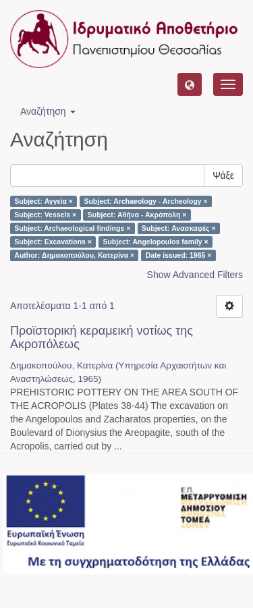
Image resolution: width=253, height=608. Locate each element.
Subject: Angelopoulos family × (155, 242)
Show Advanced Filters (195, 274)
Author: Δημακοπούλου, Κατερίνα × (74, 255)
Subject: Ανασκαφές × (179, 228)
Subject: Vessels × (45, 215)
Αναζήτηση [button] (48, 111)
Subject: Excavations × (53, 242)
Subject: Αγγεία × (43, 201)
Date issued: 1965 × (179, 255)
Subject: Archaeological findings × (72, 228)
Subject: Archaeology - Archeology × (145, 201)
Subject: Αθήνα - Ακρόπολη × (137, 215)
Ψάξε (223, 175)
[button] (189, 84)
